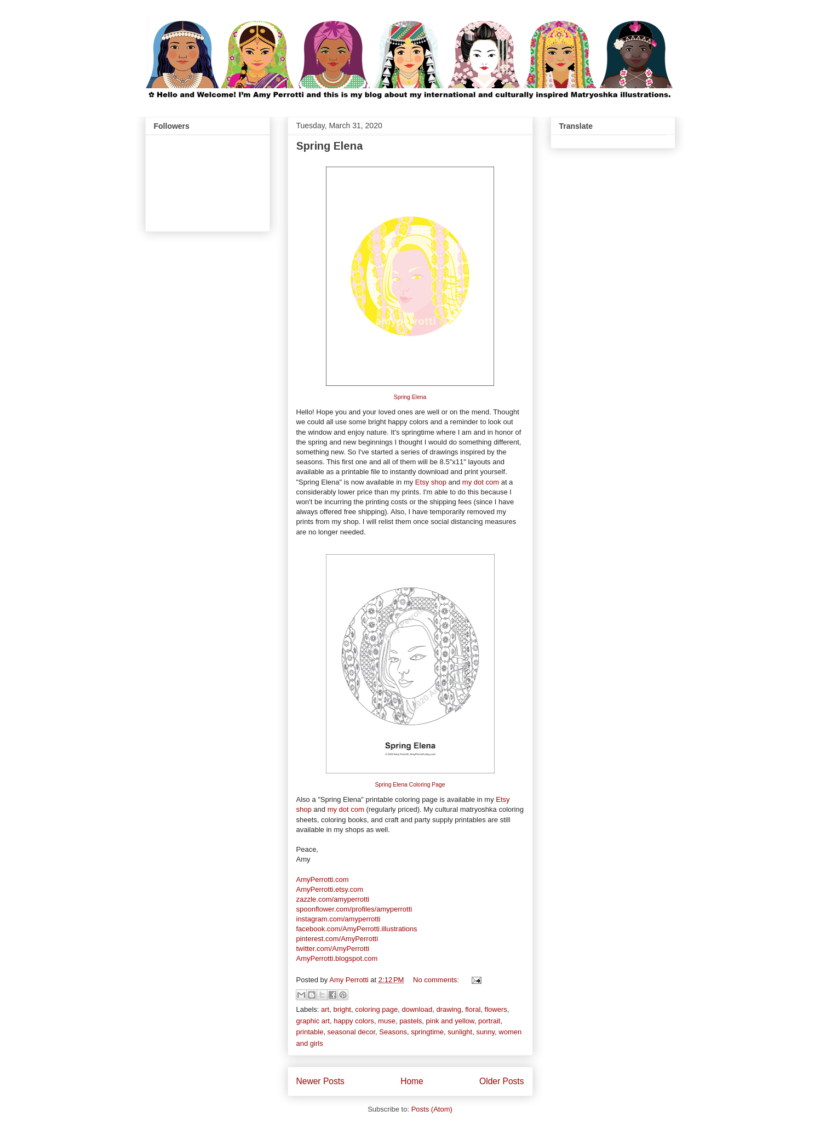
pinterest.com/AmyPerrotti (337, 939)
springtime (427, 1032)
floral (472, 1009)
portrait (489, 1021)
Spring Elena (329, 146)
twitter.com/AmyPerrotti (333, 948)
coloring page (376, 1009)
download (417, 1009)
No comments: (437, 980)
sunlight (460, 1032)
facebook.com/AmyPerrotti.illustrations (356, 929)
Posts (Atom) (431, 1109)
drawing (448, 1009)
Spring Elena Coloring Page (410, 785)
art (325, 1009)
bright (342, 1009)
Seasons (393, 1032)
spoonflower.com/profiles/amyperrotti (354, 909)
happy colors (354, 1021)
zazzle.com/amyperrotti (333, 899)
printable (310, 1032)
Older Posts (501, 1081)
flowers (496, 1009)
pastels (410, 1021)
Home (411, 1081)
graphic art (313, 1021)
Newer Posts (320, 1081)
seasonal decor (351, 1032)
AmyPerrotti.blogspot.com (337, 958)
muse (386, 1021)
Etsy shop (430, 482)
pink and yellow (450, 1021)
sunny (485, 1032)
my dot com (480, 482)
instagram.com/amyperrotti (338, 919)
